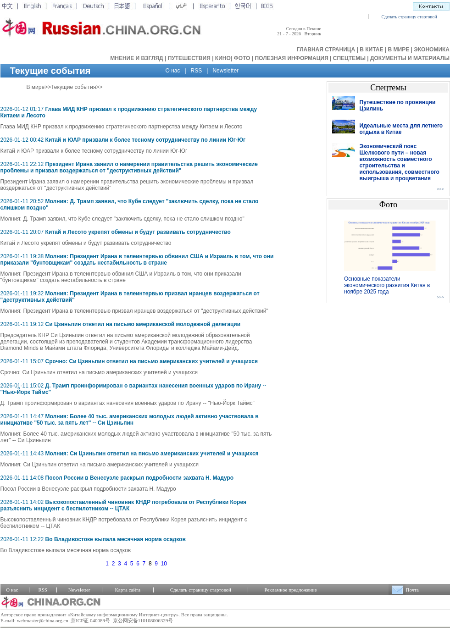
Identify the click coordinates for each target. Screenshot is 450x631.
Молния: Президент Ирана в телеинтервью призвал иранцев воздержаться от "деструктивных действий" (134, 311)
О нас (173, 70)
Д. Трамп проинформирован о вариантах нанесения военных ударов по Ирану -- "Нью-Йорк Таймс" (127, 403)
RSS (196, 70)
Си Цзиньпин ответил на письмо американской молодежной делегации (142, 324)
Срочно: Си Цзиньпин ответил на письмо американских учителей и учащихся (151, 361)
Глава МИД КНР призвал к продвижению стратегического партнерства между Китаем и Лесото (121, 126)
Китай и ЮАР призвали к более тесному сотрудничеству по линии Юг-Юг (145, 140)
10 (164, 563)
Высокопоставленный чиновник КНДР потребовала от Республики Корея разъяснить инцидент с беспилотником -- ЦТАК (123, 505)
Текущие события (73, 87)
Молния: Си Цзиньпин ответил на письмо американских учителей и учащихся (152, 453)
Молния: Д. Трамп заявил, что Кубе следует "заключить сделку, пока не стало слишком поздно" (122, 219)
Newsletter (225, 70)
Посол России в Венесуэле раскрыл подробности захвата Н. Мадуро (139, 478)
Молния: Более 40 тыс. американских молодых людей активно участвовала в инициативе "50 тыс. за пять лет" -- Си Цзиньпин (129, 419)
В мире (36, 87)
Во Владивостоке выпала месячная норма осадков (115, 539)
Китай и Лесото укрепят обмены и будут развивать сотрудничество (138, 232)
